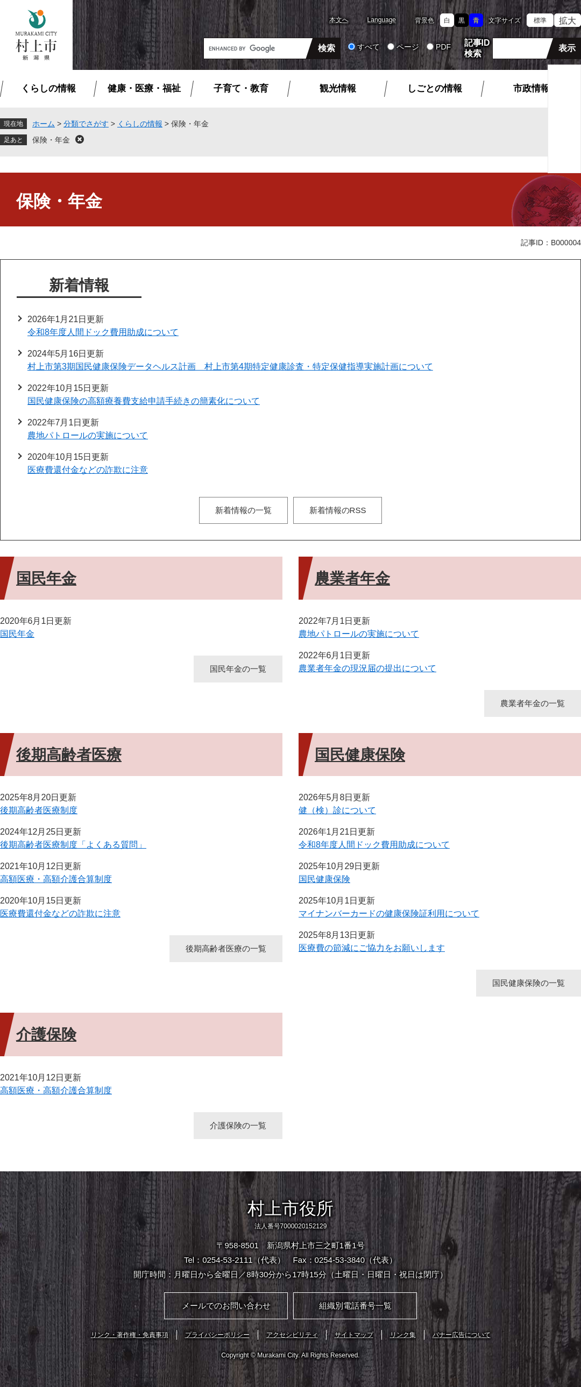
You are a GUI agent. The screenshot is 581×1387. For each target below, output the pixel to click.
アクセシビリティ (292, 1335)
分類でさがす (86, 123)
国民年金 (46, 578)
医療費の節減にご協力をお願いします (372, 947)
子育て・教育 (241, 88)
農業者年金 (352, 578)
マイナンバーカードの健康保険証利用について (389, 913)
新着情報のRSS (337, 510)
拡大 (567, 20)
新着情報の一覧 (243, 510)
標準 (540, 20)
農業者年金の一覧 (532, 703)
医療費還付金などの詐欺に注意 (87, 469)
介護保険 (46, 1034)
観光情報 (338, 88)
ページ (407, 46)
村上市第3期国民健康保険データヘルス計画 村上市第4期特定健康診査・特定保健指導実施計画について (230, 366)
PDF (443, 46)
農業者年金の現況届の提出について (367, 668)
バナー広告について (462, 1335)
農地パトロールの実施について (87, 435)
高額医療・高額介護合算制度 (56, 879)
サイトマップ (354, 1335)
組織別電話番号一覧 (355, 1305)
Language (381, 20)
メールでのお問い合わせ (226, 1305)
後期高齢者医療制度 (38, 810)
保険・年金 (51, 140)
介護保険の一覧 (238, 1125)
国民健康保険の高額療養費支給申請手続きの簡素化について (143, 401)
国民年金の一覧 (238, 668)
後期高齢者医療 (69, 754)
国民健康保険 (360, 754)
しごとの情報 (434, 88)
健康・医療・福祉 (144, 88)
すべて (368, 46)
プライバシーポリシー (217, 1335)
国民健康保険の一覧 (528, 982)
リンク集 (403, 1335)
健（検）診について (337, 810)
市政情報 (531, 88)
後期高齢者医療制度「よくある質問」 (73, 844)
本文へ (339, 20)
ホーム (43, 123)
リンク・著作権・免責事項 (129, 1335)
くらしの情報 (48, 88)
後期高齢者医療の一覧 (226, 948)
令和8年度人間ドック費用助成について (103, 332)
